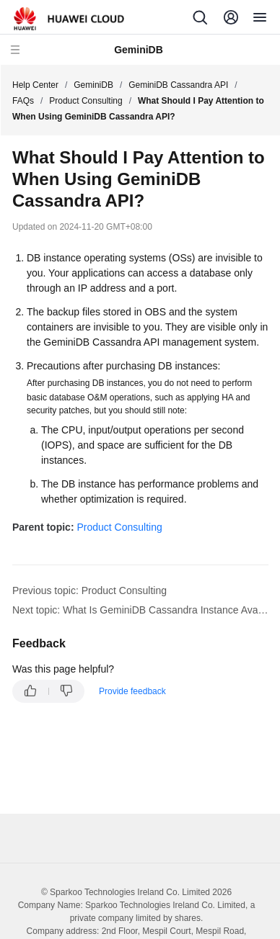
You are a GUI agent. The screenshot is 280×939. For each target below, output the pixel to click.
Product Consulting (85, 101)
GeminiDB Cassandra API (178, 85)
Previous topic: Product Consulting (89, 590)
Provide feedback (132, 691)
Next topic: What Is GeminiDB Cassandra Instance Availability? (140, 610)
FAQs (23, 101)
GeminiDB (93, 85)
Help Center (35, 85)
